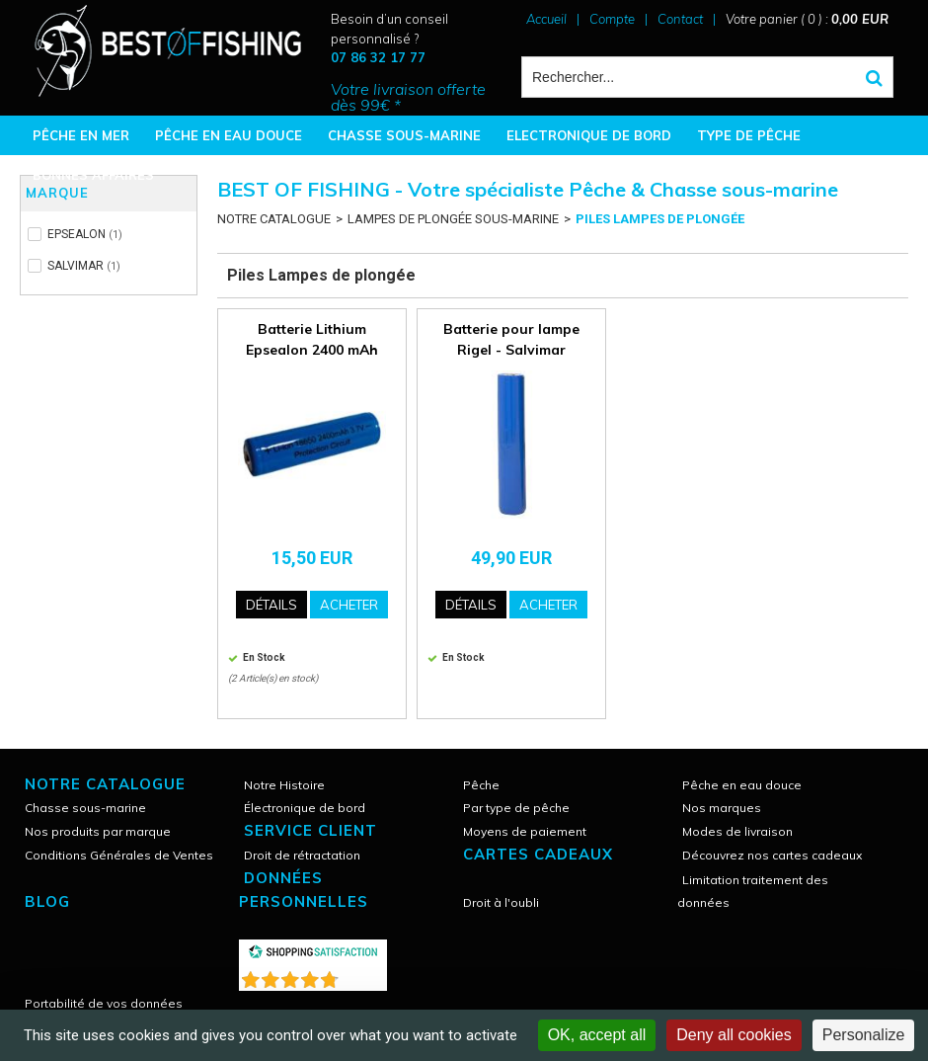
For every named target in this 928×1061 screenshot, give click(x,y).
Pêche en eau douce (742, 784)
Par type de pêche (516, 807)
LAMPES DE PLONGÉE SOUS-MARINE (453, 218)
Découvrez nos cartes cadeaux (772, 855)
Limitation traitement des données (752, 891)
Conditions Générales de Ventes (119, 855)
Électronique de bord (304, 807)
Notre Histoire (284, 784)
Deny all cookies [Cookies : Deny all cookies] (734, 1034)
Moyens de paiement (524, 831)
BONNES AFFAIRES (93, 175)
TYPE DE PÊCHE (749, 135)
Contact (680, 19)
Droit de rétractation (302, 855)
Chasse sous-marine (85, 807)
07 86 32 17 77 (378, 57)
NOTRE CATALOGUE (274, 218)
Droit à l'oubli (501, 902)
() (364, 975)
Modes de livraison (737, 831)
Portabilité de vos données (104, 1003)
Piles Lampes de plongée (660, 218)
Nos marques (721, 807)
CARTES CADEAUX (538, 854)
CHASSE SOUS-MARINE (404, 135)
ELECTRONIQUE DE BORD (588, 135)
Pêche (481, 784)
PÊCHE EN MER (81, 135)
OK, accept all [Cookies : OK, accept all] (597, 1034)
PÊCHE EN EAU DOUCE (228, 135)
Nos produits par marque (98, 831)
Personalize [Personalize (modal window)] (863, 1034)
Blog (47, 901)
